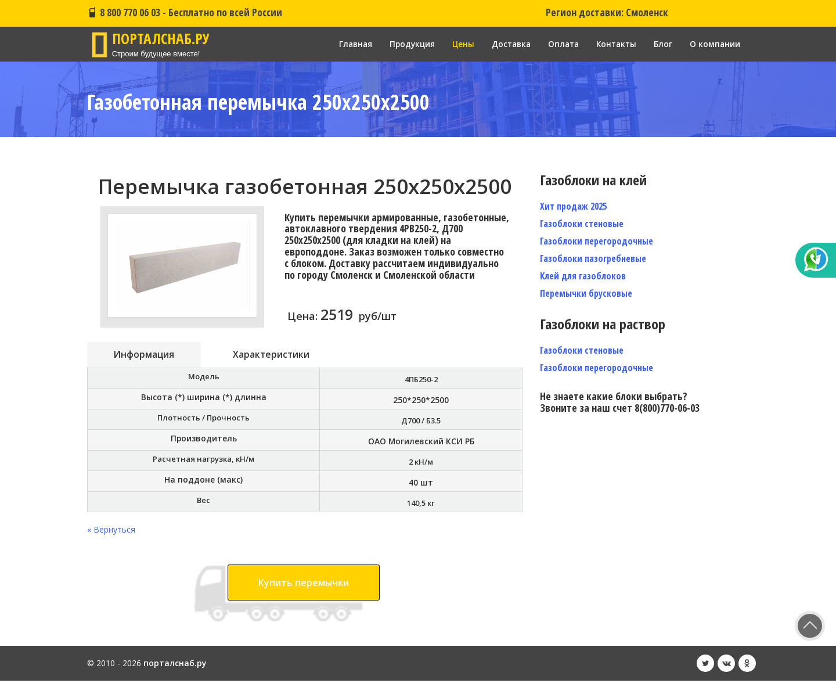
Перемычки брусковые (586, 293)
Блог (662, 43)
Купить (303, 584)
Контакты (614, 43)
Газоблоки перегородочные (596, 241)
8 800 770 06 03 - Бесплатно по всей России (184, 12)
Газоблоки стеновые (582, 223)
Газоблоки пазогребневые (593, 258)
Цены (456, 43)
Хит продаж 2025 (573, 206)
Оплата (559, 43)
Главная (345, 43)
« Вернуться (111, 531)
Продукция (403, 43)
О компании (714, 43)
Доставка (505, 43)
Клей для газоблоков (583, 275)
